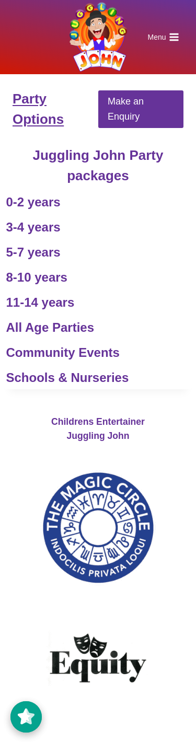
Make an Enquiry (126, 109)
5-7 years (33, 252)
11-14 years (40, 302)
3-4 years (33, 227)
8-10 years (36, 277)
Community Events (63, 352)
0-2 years (33, 202)
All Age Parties (50, 327)
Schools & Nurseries (67, 377)
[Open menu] (163, 37)
